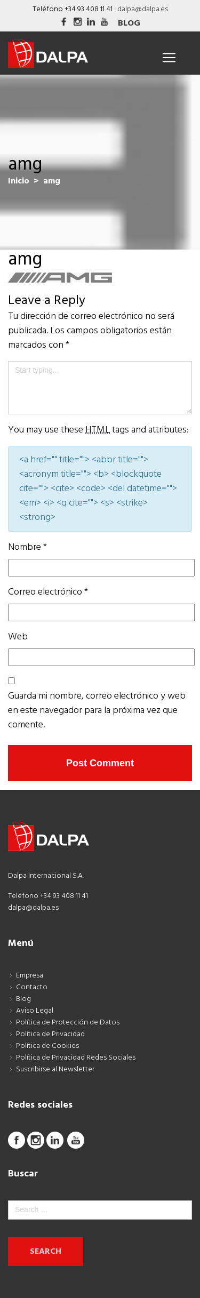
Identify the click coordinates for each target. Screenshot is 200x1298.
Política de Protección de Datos (67, 1022)
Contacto (31, 987)
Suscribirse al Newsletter (55, 1069)
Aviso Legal (34, 1011)
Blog (129, 23)
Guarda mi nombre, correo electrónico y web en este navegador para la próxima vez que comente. (97, 710)
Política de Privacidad (50, 1034)
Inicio (18, 181)
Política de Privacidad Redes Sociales (75, 1058)
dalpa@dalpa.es (142, 9)
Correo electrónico (48, 592)
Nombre (27, 547)
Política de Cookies (47, 1046)
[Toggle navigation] (169, 57)
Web (18, 637)
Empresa (29, 976)
